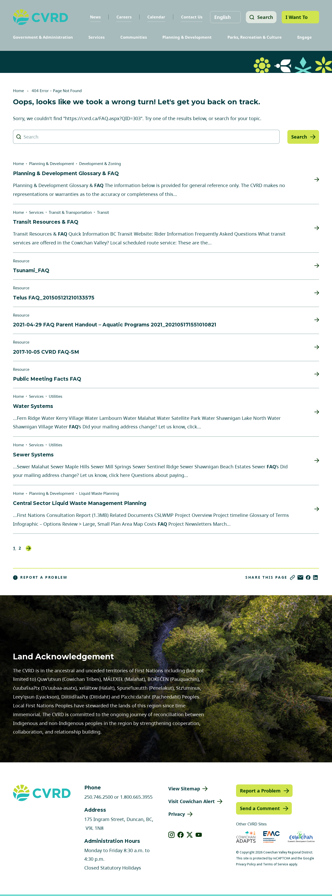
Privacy (176, 814)
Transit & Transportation (70, 212)
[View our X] (189, 835)
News (94, 16)
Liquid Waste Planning (99, 493)
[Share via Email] (300, 577)
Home (18, 90)
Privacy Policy (246, 864)
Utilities (55, 396)
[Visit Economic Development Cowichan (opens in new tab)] (301, 837)
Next (28, 548)
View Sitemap (184, 788)
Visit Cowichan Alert (191, 801)
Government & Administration (43, 37)
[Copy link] (292, 577)
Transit (103, 212)
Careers (122, 16)
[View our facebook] (180, 835)
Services (96, 37)
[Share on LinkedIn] (315, 577)
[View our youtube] (199, 835)
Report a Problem (40, 577)
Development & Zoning (100, 163)
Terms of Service (275, 864)
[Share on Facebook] (308, 577)
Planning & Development (187, 37)
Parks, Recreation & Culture (254, 37)
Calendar (155, 16)
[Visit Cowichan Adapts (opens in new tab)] (246, 837)
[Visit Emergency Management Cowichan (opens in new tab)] (271, 837)
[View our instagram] (171, 835)
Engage (304, 37)
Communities (133, 37)
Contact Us (190, 16)
